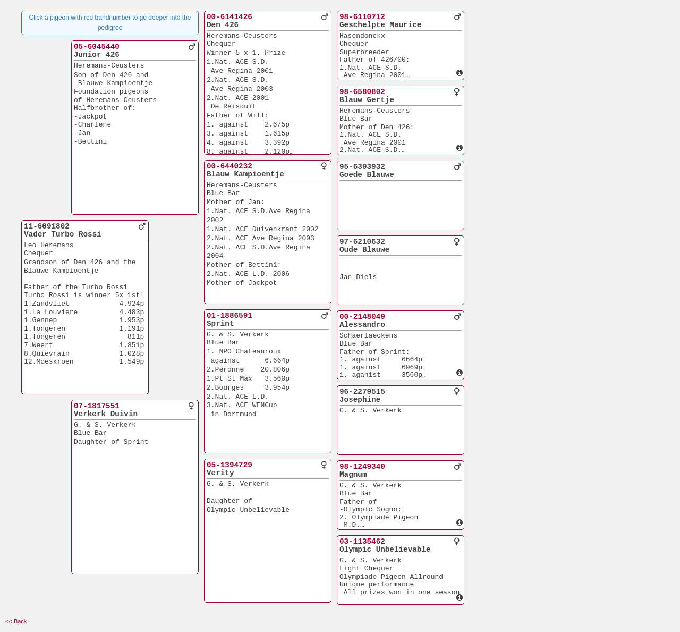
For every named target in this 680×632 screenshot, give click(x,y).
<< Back (16, 621)
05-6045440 (97, 47)
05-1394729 (229, 465)
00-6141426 (229, 17)
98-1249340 (362, 466)
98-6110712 (362, 17)
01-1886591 (229, 315)
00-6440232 (229, 166)
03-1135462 (362, 541)
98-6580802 (362, 92)
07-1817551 (97, 406)
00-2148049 (362, 317)
